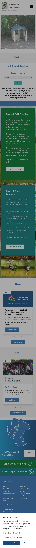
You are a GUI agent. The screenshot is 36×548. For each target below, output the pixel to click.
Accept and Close (12, 543)
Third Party (19, 537)
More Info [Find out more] (27, 543)
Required (7, 533)
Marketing (7, 537)
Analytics (17, 533)
